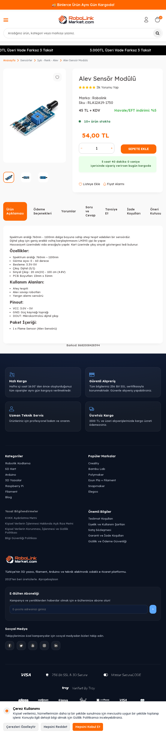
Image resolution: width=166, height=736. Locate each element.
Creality (93, 463)
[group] (34, 116)
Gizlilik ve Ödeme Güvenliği (107, 541)
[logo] (76, 19)
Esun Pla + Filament (102, 480)
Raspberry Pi (14, 486)
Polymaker (96, 474)
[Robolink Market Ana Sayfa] (83, 560)
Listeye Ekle (89, 184)
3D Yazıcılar (13, 480)
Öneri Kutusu (155, 211)
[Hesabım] (146, 20)
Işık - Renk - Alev (47, 60)
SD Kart (10, 469)
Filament (11, 491)
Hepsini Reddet (55, 727)
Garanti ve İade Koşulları (106, 535)
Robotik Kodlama (17, 463)
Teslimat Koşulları (100, 518)
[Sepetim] (157, 20)
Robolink (99, 98)
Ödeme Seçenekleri (42, 211)
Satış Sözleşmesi (99, 530)
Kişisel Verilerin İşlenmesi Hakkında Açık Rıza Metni (39, 523)
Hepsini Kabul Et (87, 727)
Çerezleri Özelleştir (21, 727)
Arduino (10, 474)
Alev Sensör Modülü (75, 60)
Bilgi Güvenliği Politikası (21, 538)
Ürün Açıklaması (15, 211)
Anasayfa (9, 60)
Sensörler (26, 60)
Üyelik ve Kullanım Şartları (106, 524)
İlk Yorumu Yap (108, 87)
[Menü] (5, 20)
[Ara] (157, 33)
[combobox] (83, 33)
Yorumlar (68, 211)
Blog (8, 497)
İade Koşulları (134, 211)
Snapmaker (96, 486)
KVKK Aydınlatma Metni (21, 518)
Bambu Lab (96, 469)
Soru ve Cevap (90, 211)
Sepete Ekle (138, 149)
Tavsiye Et (111, 211)
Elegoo (93, 491)
